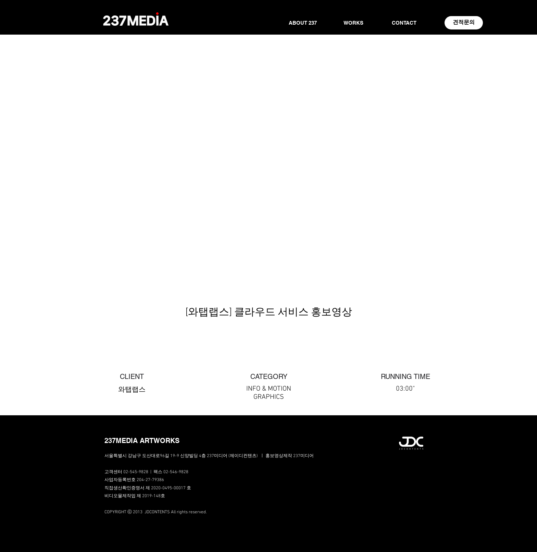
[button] (153, 440)
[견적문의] (464, 22)
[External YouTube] (268, 204)
